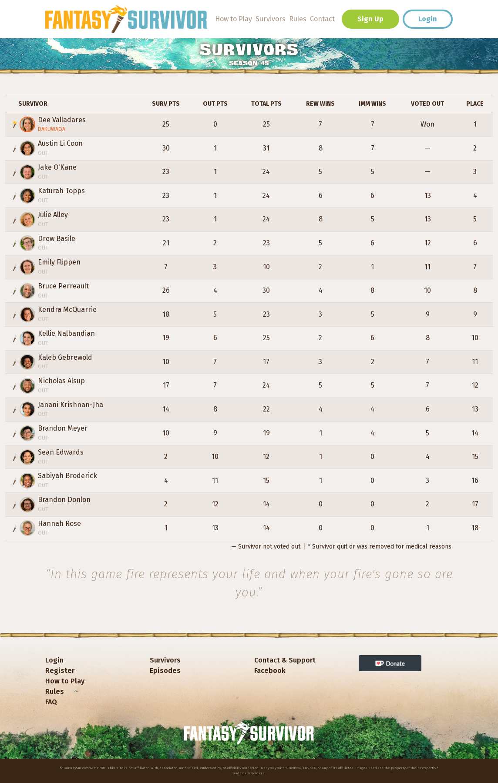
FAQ (51, 702)
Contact (322, 19)
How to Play (233, 19)
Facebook (270, 670)
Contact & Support (285, 660)
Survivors (271, 19)
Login (427, 19)
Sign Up (370, 19)
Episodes (165, 670)
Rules (297, 19)
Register (59, 670)
